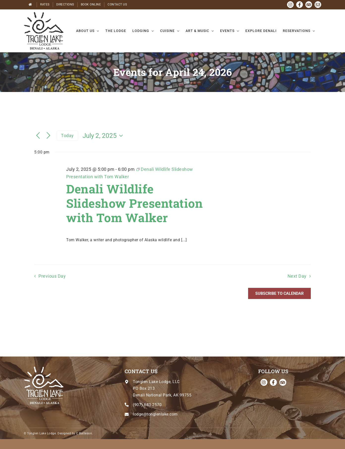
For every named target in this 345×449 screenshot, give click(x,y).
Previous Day (52, 276)
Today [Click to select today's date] (67, 135)
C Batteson (84, 433)
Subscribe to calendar (279, 293)
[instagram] (263, 382)
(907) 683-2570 (147, 404)
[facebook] (273, 382)
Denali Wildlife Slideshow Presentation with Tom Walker (134, 203)
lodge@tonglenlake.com (155, 414)
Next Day (297, 276)
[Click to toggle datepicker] (104, 135)
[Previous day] (38, 136)
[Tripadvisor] (282, 382)
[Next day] (49, 136)
